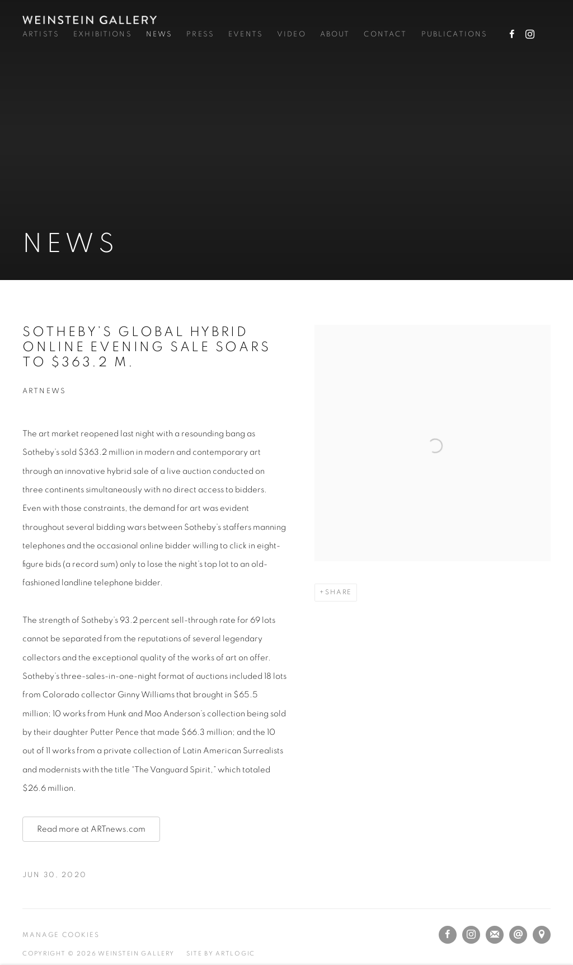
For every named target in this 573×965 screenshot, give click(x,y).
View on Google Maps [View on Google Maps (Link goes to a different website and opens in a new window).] (542, 935)
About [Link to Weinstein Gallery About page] (335, 34)
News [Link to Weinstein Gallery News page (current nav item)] (159, 34)
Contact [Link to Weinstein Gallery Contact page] (385, 34)
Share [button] (338, 592)
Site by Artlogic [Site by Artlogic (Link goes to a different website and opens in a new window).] (220, 953)
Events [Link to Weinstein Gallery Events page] (245, 34)
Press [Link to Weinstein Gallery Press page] (200, 34)
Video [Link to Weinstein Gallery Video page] (291, 34)
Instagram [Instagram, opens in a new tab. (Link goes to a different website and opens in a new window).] (530, 35)
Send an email (518, 935)
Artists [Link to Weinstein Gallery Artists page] (40, 34)
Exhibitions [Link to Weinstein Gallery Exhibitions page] (102, 34)
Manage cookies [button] (61, 935)
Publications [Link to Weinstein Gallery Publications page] (454, 34)
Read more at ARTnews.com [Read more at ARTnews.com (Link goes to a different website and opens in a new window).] (91, 829)
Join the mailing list (495, 935)
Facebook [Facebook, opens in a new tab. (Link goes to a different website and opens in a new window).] (512, 35)
